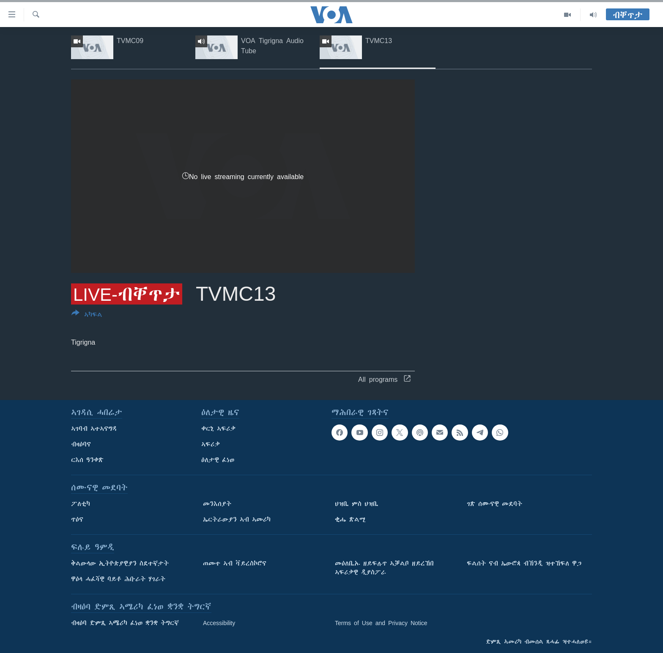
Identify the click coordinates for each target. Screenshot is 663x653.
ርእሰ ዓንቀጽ (87, 460)
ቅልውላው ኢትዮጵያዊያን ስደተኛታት (120, 563)
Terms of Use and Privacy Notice (381, 623)
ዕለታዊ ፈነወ (217, 460)
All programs (384, 379)
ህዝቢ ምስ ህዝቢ (356, 504)
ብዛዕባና (81, 444)
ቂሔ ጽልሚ (350, 519)
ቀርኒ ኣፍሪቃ (218, 429)
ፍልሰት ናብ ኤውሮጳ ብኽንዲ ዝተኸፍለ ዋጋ (524, 563)
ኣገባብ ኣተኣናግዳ (94, 429)
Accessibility (219, 623)
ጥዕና (77, 519)
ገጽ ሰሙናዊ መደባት (494, 504)
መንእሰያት (217, 504)
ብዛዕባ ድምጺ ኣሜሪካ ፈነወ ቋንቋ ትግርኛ (125, 623)
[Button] (86, 315)
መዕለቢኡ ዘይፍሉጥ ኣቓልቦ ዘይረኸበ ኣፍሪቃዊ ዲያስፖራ (384, 568)
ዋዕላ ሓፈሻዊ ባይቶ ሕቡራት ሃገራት (118, 579)
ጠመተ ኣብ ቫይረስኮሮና (234, 563)
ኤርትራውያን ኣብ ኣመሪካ (237, 519)
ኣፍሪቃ (210, 444)
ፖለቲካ (80, 504)
